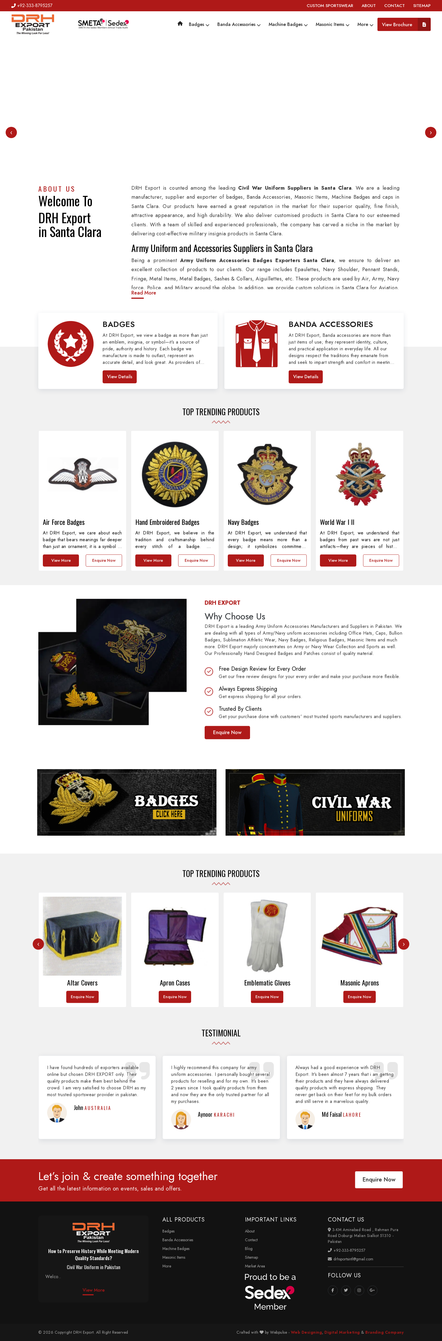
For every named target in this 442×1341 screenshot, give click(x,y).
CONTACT (394, 6)
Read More (143, 292)
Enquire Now (227, 847)
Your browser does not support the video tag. (221, 148)
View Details (119, 376)
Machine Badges (288, 24)
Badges (199, 24)
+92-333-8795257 (31, 5)
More (365, 24)
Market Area (255, 1266)
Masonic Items (333, 24)
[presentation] (11, 132)
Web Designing (306, 1332)
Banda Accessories (239, 24)
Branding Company (384, 1332)
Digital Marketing (342, 1332)
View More (94, 1290)
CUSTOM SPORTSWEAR (330, 6)
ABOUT (369, 6)
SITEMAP (422, 6)
